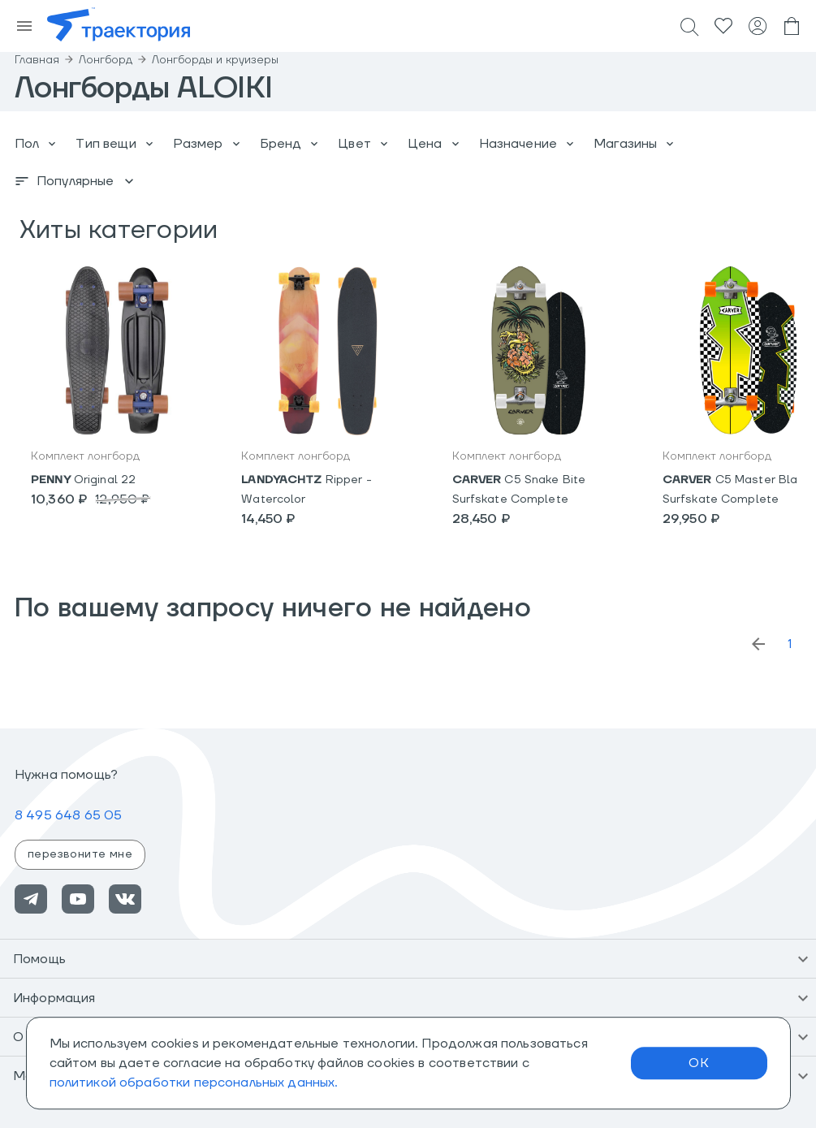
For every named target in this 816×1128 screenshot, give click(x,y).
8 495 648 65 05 (68, 815)
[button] (408, 959)
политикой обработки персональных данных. (194, 1082)
